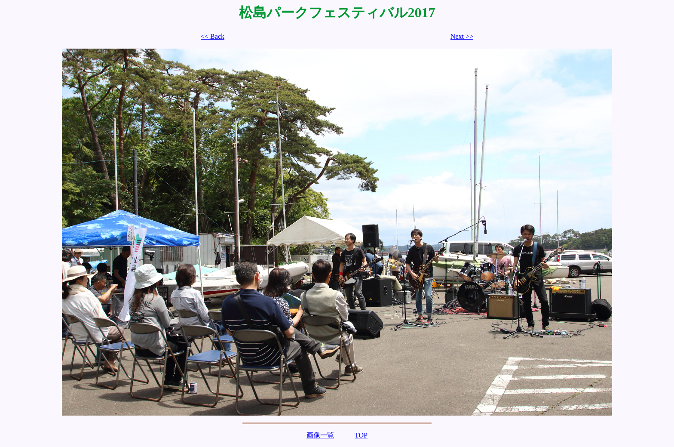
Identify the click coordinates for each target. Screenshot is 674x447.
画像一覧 (320, 435)
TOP (361, 435)
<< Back (212, 36)
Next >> (461, 36)
